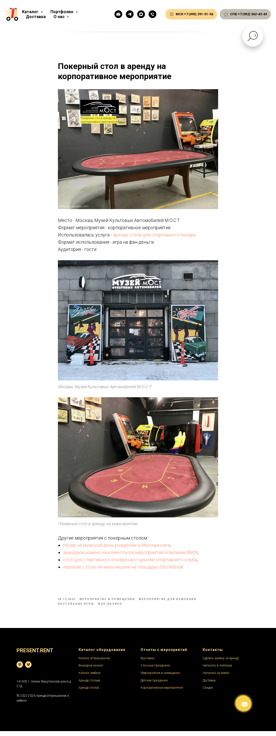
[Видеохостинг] (28, 669)
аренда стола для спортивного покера (154, 237)
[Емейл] (118, 14)
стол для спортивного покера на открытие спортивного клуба (130, 562)
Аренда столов (89, 692)
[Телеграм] (130, 14)
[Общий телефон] (152, 14)
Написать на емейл (216, 677)
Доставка (36, 16)
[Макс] (141, 14)
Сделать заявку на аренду (221, 663)
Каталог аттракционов (94, 663)
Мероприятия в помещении (160, 677)
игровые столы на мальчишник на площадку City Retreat (123, 569)
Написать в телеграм (217, 670)
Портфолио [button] (62, 11)
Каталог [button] (31, 11)
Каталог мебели (90, 677)
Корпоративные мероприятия (162, 692)
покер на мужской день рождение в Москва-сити (116, 547)
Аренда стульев (89, 685)
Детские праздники (154, 685)
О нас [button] (59, 16)
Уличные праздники (155, 670)
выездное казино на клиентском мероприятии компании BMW (130, 554)
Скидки (208, 692)
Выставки (148, 663)
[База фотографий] (20, 669)
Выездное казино (91, 670)
